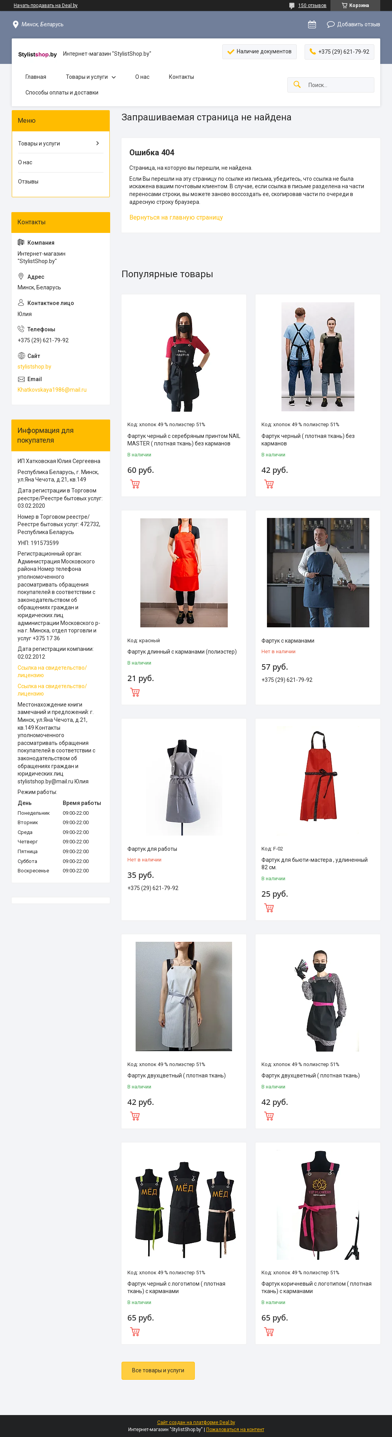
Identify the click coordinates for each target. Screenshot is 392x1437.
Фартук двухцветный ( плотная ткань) (176, 1075)
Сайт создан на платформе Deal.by (196, 1422)
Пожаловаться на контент (235, 1429)
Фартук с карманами (287, 641)
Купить (183, 483)
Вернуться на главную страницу (176, 217)
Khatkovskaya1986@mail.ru (52, 390)
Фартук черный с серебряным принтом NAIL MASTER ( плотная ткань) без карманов (183, 440)
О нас (142, 77)
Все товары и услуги (158, 1370)
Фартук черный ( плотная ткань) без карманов (308, 440)
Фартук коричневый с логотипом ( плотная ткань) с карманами (316, 1288)
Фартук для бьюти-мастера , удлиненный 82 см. (314, 864)
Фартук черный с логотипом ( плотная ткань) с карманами (176, 1288)
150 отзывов (312, 5)
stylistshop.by (34, 366)
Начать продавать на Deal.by (46, 5)
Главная (35, 77)
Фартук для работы (152, 849)
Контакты (181, 77)
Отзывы (28, 181)
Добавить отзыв (358, 24)
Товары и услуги (87, 77)
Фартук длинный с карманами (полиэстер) (182, 652)
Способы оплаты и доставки (61, 92)
